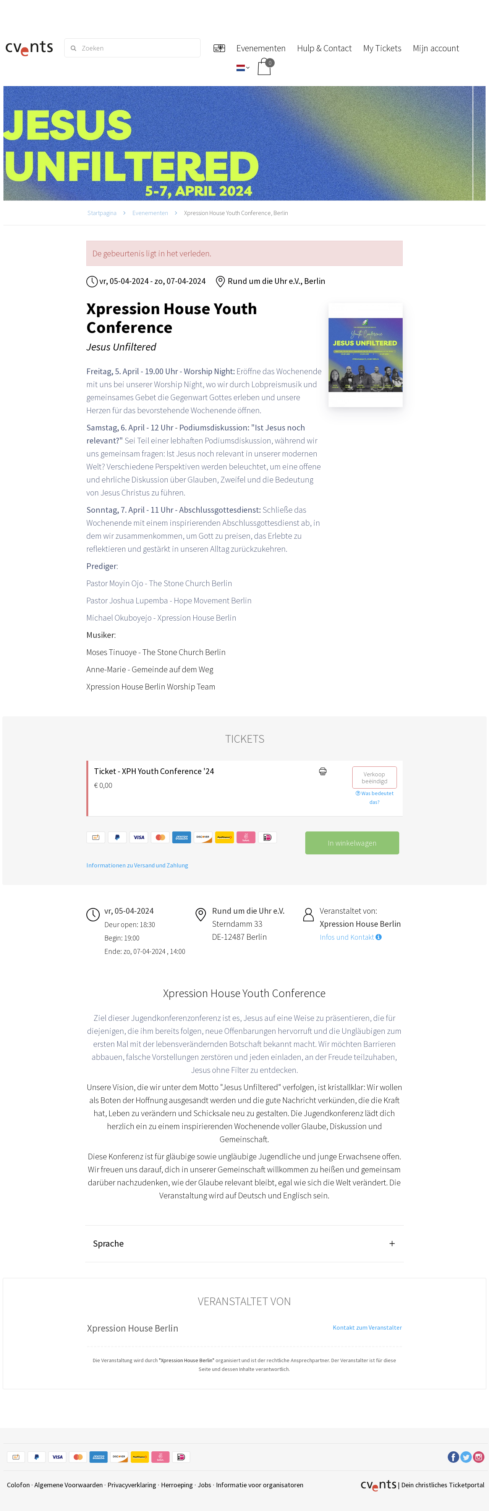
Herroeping (177, 1484)
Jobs (204, 1484)
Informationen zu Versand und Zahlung (137, 865)
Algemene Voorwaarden (68, 1484)
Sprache (108, 1243)
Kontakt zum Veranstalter (367, 1327)
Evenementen (150, 213)
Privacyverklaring (131, 1484)
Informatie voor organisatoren (259, 1484)
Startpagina (102, 213)
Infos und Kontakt (351, 937)
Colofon (18, 1484)
